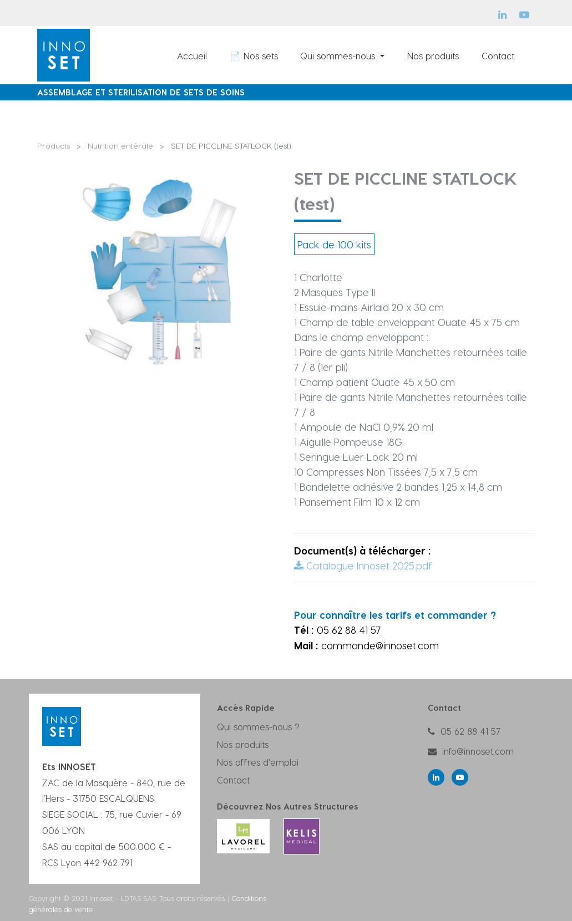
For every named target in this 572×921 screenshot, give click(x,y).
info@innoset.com (478, 751)
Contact (233, 780)
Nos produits (243, 744)
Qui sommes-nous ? (258, 726)
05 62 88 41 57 (470, 731)
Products (53, 145)
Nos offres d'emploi (257, 762)
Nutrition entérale (120, 145)
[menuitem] (192, 55)
